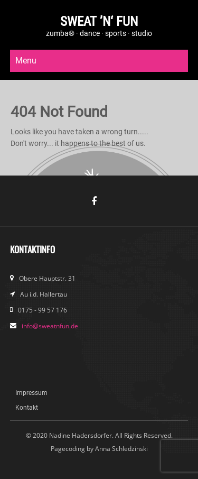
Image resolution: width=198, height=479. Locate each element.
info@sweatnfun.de (50, 325)
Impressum (31, 393)
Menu (25, 61)
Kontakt (26, 407)
